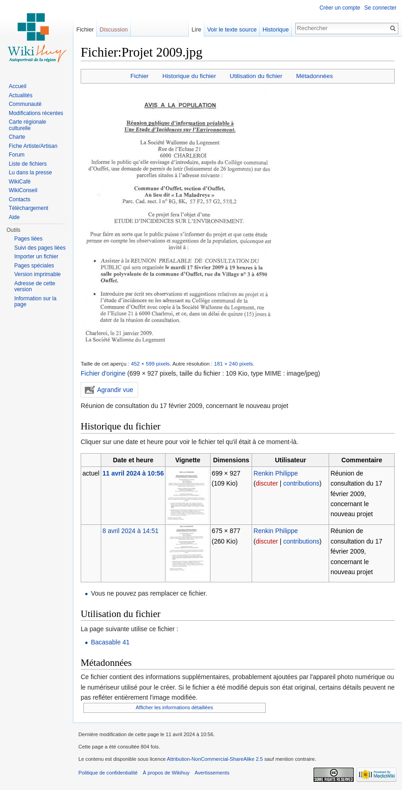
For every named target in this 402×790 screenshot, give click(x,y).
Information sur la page (35, 301)
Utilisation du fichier (256, 76)
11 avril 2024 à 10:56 (133, 473)
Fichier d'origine (103, 373)
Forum (17, 155)
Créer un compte (340, 8)
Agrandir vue (115, 389)
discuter (267, 483)
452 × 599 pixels (150, 363)
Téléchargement (28, 208)
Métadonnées (314, 76)
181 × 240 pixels (233, 363)
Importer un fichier (36, 256)
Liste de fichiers (27, 164)
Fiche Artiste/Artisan (33, 146)
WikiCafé (20, 181)
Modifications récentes (36, 113)
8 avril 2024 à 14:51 (131, 530)
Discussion (114, 29)
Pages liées (28, 238)
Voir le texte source (232, 29)
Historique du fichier (189, 76)
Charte (17, 137)
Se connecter (380, 8)
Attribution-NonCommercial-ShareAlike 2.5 (215, 759)
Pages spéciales (34, 265)
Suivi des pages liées (40, 248)
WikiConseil (23, 190)
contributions (301, 483)
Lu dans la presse (30, 172)
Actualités (20, 95)
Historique (276, 29)
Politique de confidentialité (108, 772)
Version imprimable (37, 274)
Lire (196, 29)
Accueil (17, 86)
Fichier (139, 76)
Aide (14, 217)
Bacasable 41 (110, 642)
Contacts (19, 199)
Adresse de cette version (34, 286)
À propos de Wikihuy (166, 772)
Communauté (25, 104)
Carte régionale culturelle (27, 125)
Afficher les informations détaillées (174, 707)
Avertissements (212, 772)
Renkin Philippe (275, 473)
